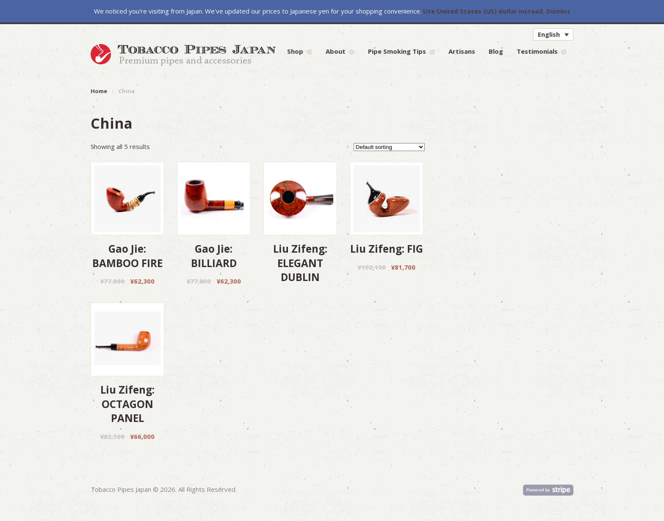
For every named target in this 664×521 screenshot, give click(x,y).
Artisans (461, 51)
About (336, 51)
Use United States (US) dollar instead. (484, 11)
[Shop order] (389, 147)
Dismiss (558, 11)
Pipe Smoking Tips (397, 51)
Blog (496, 51)
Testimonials (537, 51)
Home (99, 91)
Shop (295, 51)
